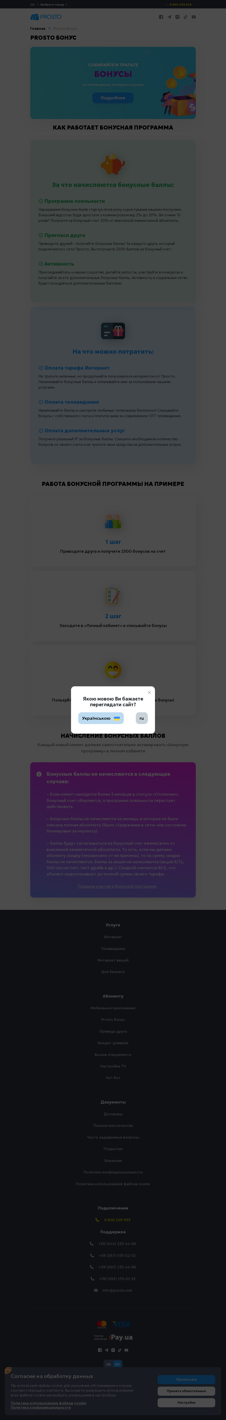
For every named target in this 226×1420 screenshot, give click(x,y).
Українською (101, 718)
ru (142, 718)
